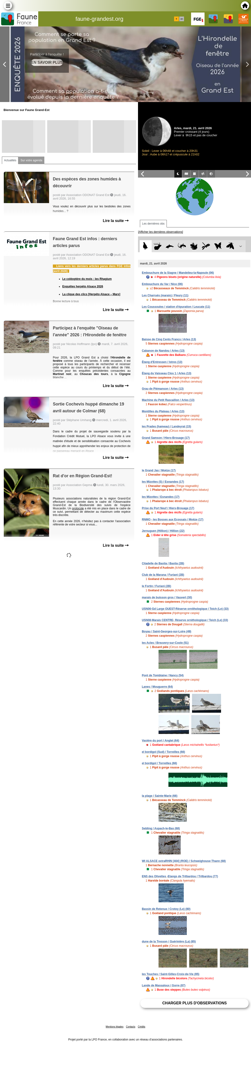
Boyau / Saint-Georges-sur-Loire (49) (166, 631)
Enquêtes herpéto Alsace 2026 (82, 286)
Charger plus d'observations (194, 1003)
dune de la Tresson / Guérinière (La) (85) (169, 941)
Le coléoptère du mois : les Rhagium (87, 279)
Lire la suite (116, 220)
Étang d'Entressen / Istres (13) (162, 362)
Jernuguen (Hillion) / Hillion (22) (163, 531)
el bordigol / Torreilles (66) (159, 763)
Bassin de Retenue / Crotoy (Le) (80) (166, 909)
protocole (78, 508)
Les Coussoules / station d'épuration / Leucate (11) (176, 306)
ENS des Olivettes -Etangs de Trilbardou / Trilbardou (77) (180, 876)
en (181, 19)
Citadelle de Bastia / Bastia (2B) (163, 563)
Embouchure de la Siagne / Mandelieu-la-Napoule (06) (178, 272)
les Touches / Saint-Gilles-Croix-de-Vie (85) (170, 974)
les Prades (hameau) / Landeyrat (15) (166, 426)
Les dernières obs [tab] (153, 223)
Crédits (141, 1026)
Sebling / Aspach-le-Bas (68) (161, 828)
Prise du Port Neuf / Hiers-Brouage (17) (168, 508)
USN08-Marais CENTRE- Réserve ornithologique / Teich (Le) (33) (185, 620)
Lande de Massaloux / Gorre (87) (163, 985)
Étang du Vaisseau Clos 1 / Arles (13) (166, 373)
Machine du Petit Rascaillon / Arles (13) (168, 400)
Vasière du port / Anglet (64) (160, 740)
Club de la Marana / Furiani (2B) (163, 574)
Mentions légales (114, 1026)
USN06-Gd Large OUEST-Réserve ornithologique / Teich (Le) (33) (185, 608)
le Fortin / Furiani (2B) (156, 586)
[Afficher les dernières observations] (160, 232)
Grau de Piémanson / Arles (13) (163, 388)
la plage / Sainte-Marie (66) (159, 795)
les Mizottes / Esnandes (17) (160, 497)
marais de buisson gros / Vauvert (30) (167, 597)
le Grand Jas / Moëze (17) (159, 470)
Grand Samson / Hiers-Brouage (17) (166, 437)
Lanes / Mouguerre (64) (157, 686)
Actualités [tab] (10, 160)
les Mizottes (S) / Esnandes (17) (163, 481)
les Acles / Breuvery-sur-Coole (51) (165, 642)
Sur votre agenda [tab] (31, 160)
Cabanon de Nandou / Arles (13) (163, 350)
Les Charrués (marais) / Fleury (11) (165, 295)
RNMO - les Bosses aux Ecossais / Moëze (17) (172, 519)
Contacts (130, 1026)
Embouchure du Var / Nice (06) (162, 284)
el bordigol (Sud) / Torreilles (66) (163, 752)
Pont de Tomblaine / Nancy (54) (163, 675)
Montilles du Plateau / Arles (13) (163, 411)
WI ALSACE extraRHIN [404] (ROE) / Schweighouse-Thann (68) (184, 861)
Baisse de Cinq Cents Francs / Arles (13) (169, 339)
